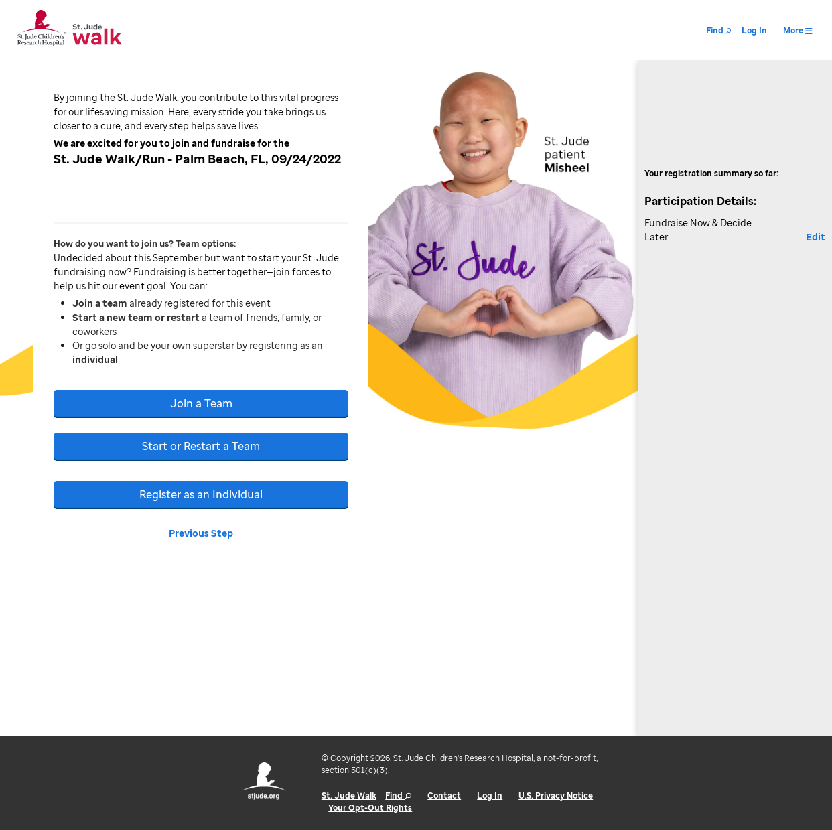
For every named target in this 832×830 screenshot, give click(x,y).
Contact (444, 795)
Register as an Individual (201, 494)
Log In (489, 795)
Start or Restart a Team (201, 446)
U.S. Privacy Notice (555, 795)
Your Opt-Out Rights (370, 807)
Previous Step (201, 533)
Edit (815, 236)
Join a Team (201, 403)
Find (398, 795)
